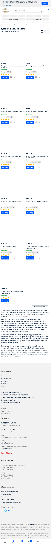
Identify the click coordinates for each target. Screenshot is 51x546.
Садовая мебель (37, 19)
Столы (5, 16)
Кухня (21, 16)
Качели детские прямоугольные (11, 201)
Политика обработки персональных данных (14, 395)
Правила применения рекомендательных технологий (17, 397)
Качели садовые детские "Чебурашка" (38, 201)
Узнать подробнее (7, 5)
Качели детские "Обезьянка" (35, 66)
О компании (4, 381)
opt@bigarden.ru (6, 448)
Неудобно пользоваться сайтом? (11, 502)
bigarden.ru (32, 524)
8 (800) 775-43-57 (8, 423)
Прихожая (38, 16)
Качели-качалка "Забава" (9, 246)
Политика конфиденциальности (11, 392)
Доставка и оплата (7, 376)
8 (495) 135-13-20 (8, 429)
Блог (2, 386)
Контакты (4, 384)
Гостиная (29, 16)
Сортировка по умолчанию (10, 31)
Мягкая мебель (13, 19)
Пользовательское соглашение (10, 402)
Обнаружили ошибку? (7, 499)
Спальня (45, 16)
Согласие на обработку (8, 400)
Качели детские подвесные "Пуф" (11, 156)
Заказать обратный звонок (9, 491)
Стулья (13, 16)
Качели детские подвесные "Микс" (36, 111)
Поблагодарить (6, 494)
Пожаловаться (5, 497)
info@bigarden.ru (7, 443)
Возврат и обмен (6, 378)
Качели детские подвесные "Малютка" (13, 111)
